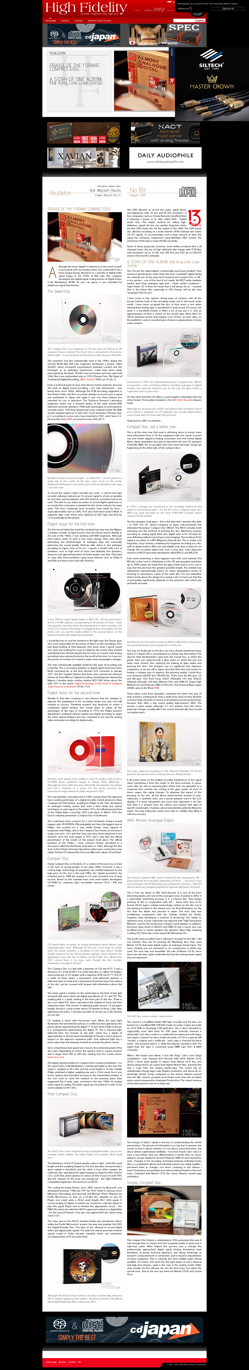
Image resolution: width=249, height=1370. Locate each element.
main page (50, 21)
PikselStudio (201, 1365)
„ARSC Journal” (87, 379)
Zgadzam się (185, 8)
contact (79, 21)
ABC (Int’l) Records (182, 400)
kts (79, 1362)
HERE (69, 419)
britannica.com (55, 1057)
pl (174, 2)
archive (65, 21)
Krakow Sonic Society (99, 21)
